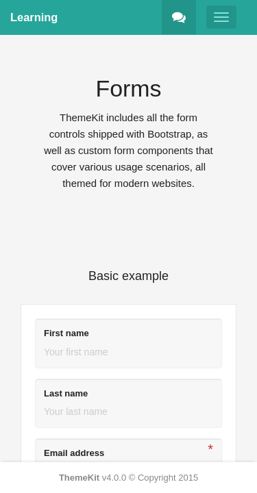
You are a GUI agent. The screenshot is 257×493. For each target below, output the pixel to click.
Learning (34, 17)
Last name (66, 393)
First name (66, 333)
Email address (74, 453)
